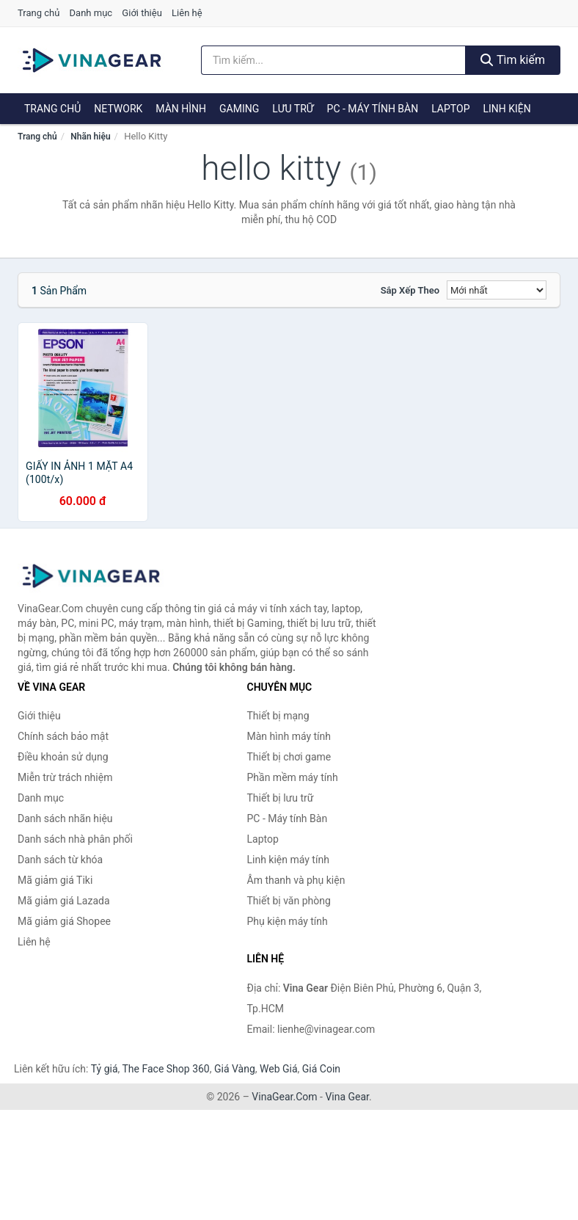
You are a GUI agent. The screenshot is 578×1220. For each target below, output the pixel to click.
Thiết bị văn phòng (289, 901)
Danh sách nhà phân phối (75, 839)
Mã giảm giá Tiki (55, 880)
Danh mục (91, 12)
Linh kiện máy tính (288, 859)
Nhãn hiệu (90, 136)
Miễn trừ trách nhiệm (65, 777)
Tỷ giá (104, 1069)
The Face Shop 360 (165, 1069)
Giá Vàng (234, 1069)
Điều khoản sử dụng (63, 757)
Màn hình (181, 109)
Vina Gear (347, 1097)
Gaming (239, 109)
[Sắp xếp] (496, 289)
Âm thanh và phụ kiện (296, 880)
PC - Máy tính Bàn (373, 109)
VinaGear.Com (284, 1097)
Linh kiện (506, 109)
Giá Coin (321, 1069)
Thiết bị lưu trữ (280, 798)
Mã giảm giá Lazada (64, 901)
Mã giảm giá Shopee (64, 921)
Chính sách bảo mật (63, 736)
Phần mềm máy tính (292, 777)
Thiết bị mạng (278, 716)
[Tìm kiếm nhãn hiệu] (333, 60)
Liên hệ (187, 12)
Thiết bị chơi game (289, 757)
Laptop (450, 109)
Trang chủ (38, 12)
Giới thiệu (141, 12)
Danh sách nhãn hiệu (65, 818)
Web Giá (279, 1069)
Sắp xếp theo (410, 290)
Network (118, 109)
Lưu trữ (292, 109)
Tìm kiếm (512, 60)
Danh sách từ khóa (60, 859)
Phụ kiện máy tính (287, 921)
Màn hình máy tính (289, 736)
